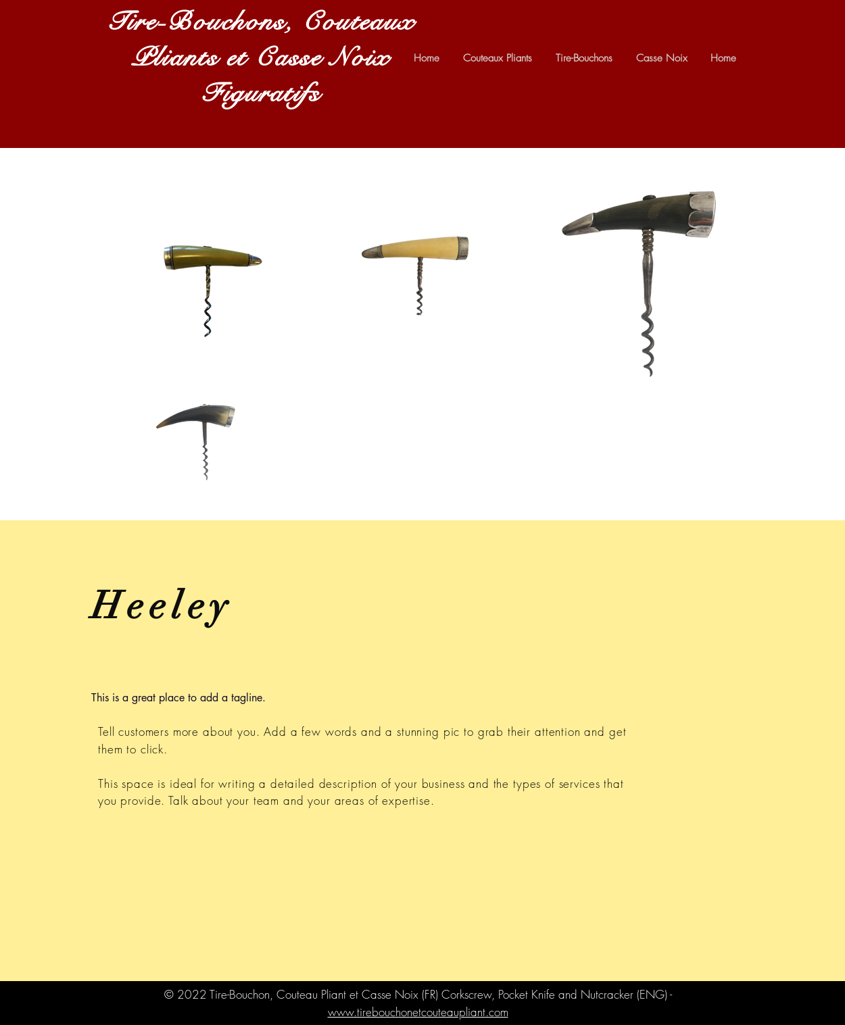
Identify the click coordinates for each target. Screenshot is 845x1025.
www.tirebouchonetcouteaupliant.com (418, 1012)
